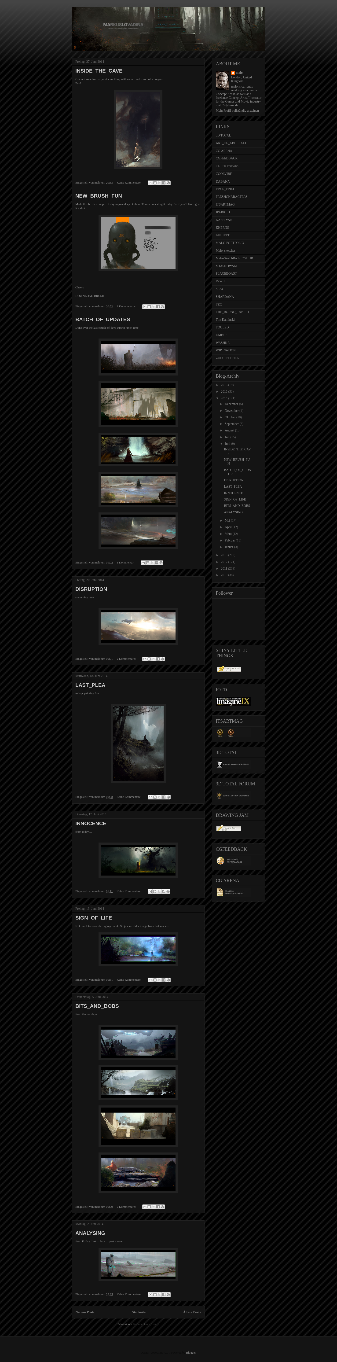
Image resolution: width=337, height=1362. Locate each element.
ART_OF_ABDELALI (231, 143)
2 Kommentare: (126, 306)
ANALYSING (90, 1233)
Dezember (232, 404)
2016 (224, 385)
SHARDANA (225, 296)
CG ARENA (224, 151)
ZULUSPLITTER (227, 358)
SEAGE (221, 289)
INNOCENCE (90, 823)
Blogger (191, 1352)
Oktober (230, 417)
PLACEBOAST (226, 273)
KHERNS (222, 227)
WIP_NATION (226, 350)
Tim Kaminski (225, 319)
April (228, 527)
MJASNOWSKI (226, 266)
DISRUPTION (91, 589)
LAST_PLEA (90, 685)
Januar (229, 547)
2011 (224, 568)
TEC (219, 304)
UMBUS (221, 335)
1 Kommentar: (126, 562)
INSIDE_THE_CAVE (98, 71)
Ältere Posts (192, 1312)
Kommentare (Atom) (145, 1324)
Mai (228, 520)
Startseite (139, 1312)
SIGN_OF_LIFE (93, 918)
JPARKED (223, 212)
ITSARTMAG (225, 204)
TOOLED (222, 327)
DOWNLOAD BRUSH (89, 296)
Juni (228, 443)
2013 (224, 555)
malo (239, 72)
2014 (224, 398)
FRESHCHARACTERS (232, 197)
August (230, 430)
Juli (227, 437)
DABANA (223, 181)
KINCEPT (223, 235)
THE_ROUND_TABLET (232, 312)
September (232, 424)
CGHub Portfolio (227, 166)
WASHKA (223, 343)
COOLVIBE (224, 174)
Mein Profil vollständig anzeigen (237, 110)
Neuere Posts (85, 1312)
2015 (224, 391)
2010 (224, 575)
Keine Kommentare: (129, 182)
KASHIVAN (224, 220)
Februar (230, 540)
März (228, 534)
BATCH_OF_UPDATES (102, 319)
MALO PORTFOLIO (230, 243)
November (232, 410)
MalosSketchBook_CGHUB (234, 258)
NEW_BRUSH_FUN (98, 196)
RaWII (220, 281)
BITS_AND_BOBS (97, 1006)
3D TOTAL (223, 135)
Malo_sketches (225, 250)
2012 (224, 562)
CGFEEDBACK (227, 158)
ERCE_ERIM (225, 189)
